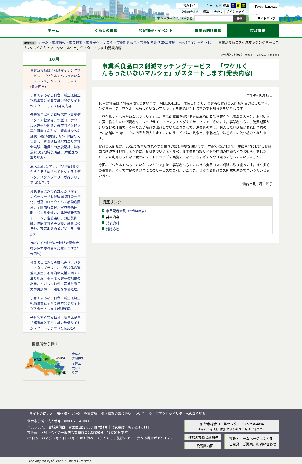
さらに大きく (236, 12)
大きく (218, 12)
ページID (184, 18)
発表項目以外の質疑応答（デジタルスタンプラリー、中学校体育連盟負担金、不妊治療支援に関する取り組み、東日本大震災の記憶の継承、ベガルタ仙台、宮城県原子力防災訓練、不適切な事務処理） (55, 275)
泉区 (75, 372)
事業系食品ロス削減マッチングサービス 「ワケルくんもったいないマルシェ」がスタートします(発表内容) (55, 78)
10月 (211, 42)
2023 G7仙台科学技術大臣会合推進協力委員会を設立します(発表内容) (54, 248)
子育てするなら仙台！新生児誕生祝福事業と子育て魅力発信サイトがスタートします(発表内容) (55, 100)
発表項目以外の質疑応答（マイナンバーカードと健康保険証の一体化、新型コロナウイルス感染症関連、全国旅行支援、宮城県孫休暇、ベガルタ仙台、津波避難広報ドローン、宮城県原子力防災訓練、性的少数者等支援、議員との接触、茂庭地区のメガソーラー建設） (55, 212)
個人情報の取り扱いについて (123, 413)
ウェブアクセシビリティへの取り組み (177, 413)
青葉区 (76, 354)
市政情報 (58, 42)
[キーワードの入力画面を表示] (158, 18)
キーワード (166, 18)
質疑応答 (112, 228)
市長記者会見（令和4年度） (127, 210)
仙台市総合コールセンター (220, 423)
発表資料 (112, 222)
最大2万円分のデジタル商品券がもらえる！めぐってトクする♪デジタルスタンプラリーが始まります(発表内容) (55, 174)
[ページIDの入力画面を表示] (178, 18)
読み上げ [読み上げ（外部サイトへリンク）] (189, 5)
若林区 (76, 363)
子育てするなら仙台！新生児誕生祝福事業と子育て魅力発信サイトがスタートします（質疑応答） (55, 322)
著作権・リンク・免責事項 (77, 413)
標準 (226, 5)
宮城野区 (78, 358)
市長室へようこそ (99, 42)
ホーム (43, 42)
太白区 (76, 368)
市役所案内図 (203, 445)
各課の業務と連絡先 (203, 437)
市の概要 (75, 42)
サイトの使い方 (41, 413)
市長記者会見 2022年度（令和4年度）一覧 (172, 42)
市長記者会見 (126, 42)
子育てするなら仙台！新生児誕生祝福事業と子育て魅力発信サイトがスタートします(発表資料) (55, 303)
